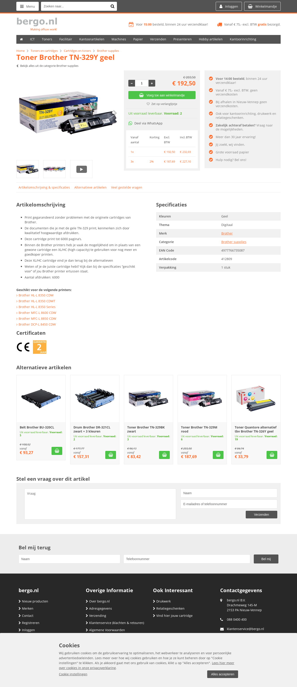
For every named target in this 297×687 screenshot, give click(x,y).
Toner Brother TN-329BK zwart (146, 429)
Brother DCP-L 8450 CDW (37, 324)
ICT (32, 39)
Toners (47, 39)
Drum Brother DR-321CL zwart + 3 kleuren (91, 429)
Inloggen (27, 630)
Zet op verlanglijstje (162, 104)
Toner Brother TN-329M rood (199, 429)
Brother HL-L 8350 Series (37, 307)
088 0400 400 (237, 619)
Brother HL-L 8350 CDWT (37, 301)
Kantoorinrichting (243, 39)
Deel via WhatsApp (145, 123)
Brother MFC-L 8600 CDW (37, 313)
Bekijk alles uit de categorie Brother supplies (47, 66)
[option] (67, 113)
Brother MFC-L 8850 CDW (37, 318)
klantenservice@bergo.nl (245, 629)
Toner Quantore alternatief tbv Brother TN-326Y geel (255, 429)
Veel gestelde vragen (126, 187)
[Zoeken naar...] (112, 6)
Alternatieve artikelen (90, 187)
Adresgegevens (99, 608)
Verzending (96, 615)
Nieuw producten (33, 601)
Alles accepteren (222, 674)
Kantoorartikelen (91, 39)
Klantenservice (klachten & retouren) (115, 623)
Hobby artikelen (211, 39)
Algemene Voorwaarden (105, 630)
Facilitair (65, 39)
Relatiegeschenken (169, 608)
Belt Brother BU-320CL (37, 427)
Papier (138, 39)
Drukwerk (162, 601)
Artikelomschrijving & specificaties (44, 187)
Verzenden (158, 39)
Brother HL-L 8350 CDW (36, 295)
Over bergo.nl (98, 601)
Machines (119, 39)
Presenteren (182, 39)
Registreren (29, 623)
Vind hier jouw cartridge (173, 615)
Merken (26, 608)
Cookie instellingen (73, 674)
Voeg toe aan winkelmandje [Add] (162, 95)
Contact (26, 615)
